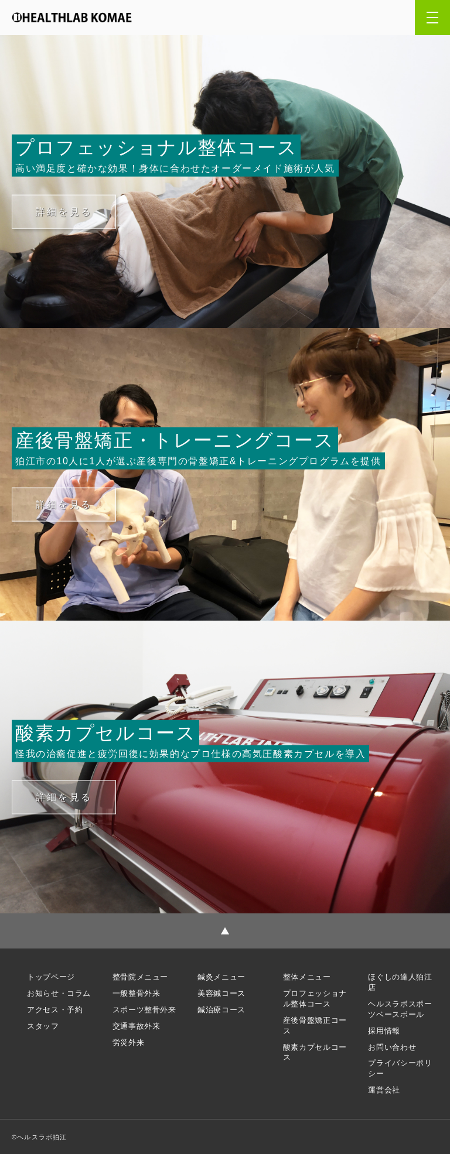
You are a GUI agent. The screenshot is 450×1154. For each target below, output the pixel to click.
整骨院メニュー (140, 976)
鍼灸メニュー (221, 976)
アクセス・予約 (55, 1009)
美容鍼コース (221, 993)
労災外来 (128, 1042)
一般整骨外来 (136, 993)
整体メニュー (307, 976)
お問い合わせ (392, 1047)
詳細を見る (64, 211)
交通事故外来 (136, 1026)
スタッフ (43, 1026)
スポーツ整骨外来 (144, 1009)
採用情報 (384, 1030)
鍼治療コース (221, 1009)
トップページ (51, 976)
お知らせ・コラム (59, 993)
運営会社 (384, 1089)
